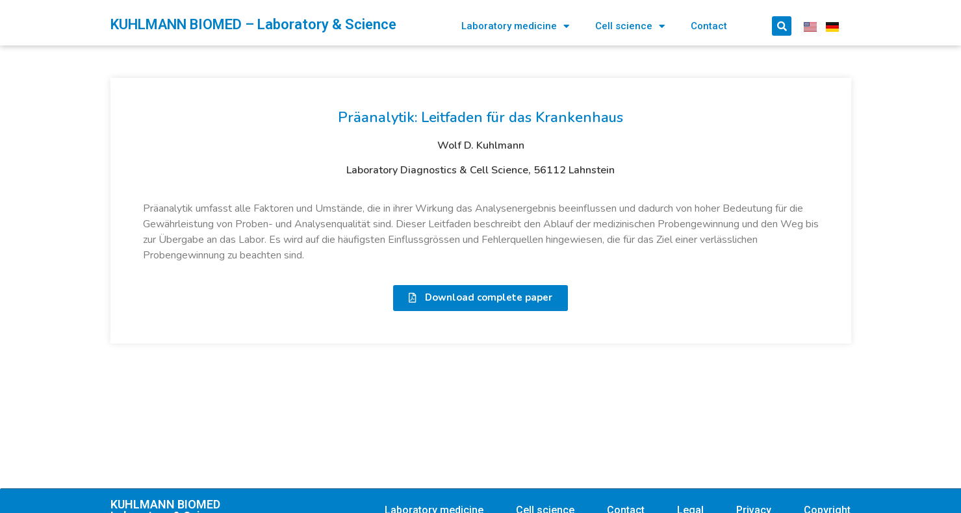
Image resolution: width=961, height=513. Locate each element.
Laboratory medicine (515, 26)
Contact (709, 26)
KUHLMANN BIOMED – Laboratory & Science (253, 24)
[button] (480, 298)
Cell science (630, 26)
